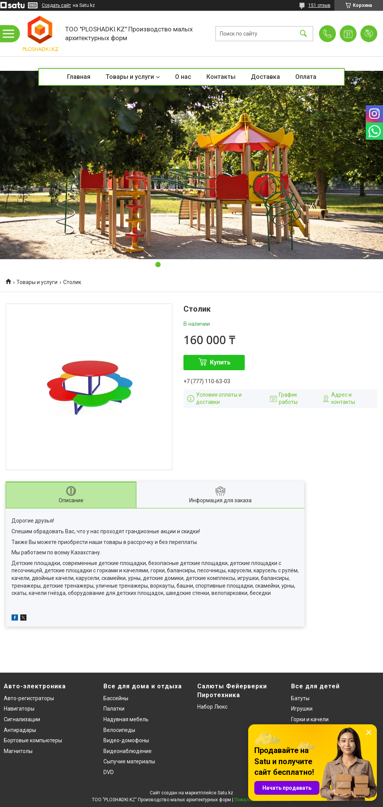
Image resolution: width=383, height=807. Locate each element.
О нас (183, 76)
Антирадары (20, 730)
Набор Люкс (212, 707)
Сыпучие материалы (129, 761)
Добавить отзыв (368, 33)
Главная (78, 76)
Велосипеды (119, 730)
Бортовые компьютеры (33, 740)
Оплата (305, 76)
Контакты (221, 76)
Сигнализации (22, 719)
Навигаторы (19, 709)
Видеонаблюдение (127, 751)
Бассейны (115, 698)
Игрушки (302, 709)
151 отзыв (319, 5)
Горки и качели (310, 719)
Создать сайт (56, 5)
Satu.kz (225, 793)
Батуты (300, 698)
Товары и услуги (130, 76)
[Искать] (303, 33)
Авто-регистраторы (29, 698)
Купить (220, 362)
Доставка (265, 76)
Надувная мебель (126, 719)
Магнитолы (18, 751)
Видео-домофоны (126, 740)
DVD (108, 772)
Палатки (113, 709)
